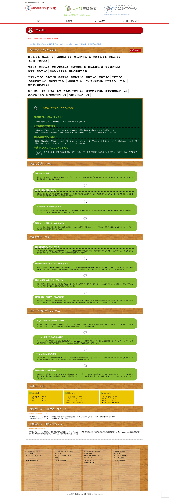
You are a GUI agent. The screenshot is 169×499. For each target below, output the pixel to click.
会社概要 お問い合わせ (130, 21)
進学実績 (33, 44)
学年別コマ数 (82, 44)
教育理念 (69, 21)
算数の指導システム (42, 44)
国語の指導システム (55, 44)
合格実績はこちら (135, 50)
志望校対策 (98, 44)
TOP (38, 21)
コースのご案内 (100, 21)
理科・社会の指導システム (70, 44)
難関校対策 (91, 44)
